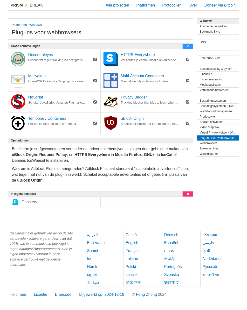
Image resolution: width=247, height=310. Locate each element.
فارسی (208, 243)
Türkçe (93, 283)
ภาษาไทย (211, 275)
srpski (92, 275)
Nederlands (212, 259)
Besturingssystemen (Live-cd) (219, 106)
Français (133, 251)
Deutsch (171, 235)
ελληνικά (210, 235)
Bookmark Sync (210, 31)
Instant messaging (211, 79)
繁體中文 (171, 283)
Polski (131, 267)
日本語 (170, 259)
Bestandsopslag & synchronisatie (219, 68)
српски (132, 275)
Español (171, 243)
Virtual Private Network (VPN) (219, 132)
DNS (203, 42)
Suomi (92, 251)
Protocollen (171, 5)
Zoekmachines (209, 148)
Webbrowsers (208, 143)
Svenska (171, 275)
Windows (35, 25)
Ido (89, 259)
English (132, 243)
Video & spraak (209, 127)
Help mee (18, 294)
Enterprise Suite (210, 58)
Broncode (63, 294)
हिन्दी (206, 251)
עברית (169, 251)
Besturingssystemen (213, 100)
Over (193, 5)
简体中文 (133, 283)
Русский (210, 267)
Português (173, 267)
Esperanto (96, 243)
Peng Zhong (147, 294)
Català (131, 235)
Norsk (92, 267)
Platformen (145, 5)
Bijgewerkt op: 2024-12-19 (101, 294)
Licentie (40, 294)
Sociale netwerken (211, 122)
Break (27, 5)
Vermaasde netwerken (214, 90)
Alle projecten (117, 5)
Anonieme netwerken (213, 26)
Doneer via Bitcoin (220, 5)
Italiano (132, 259)
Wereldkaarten (209, 153)
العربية (92, 235)
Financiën (206, 74)
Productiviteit (208, 116)
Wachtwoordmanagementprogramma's (219, 111)
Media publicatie (210, 84)
